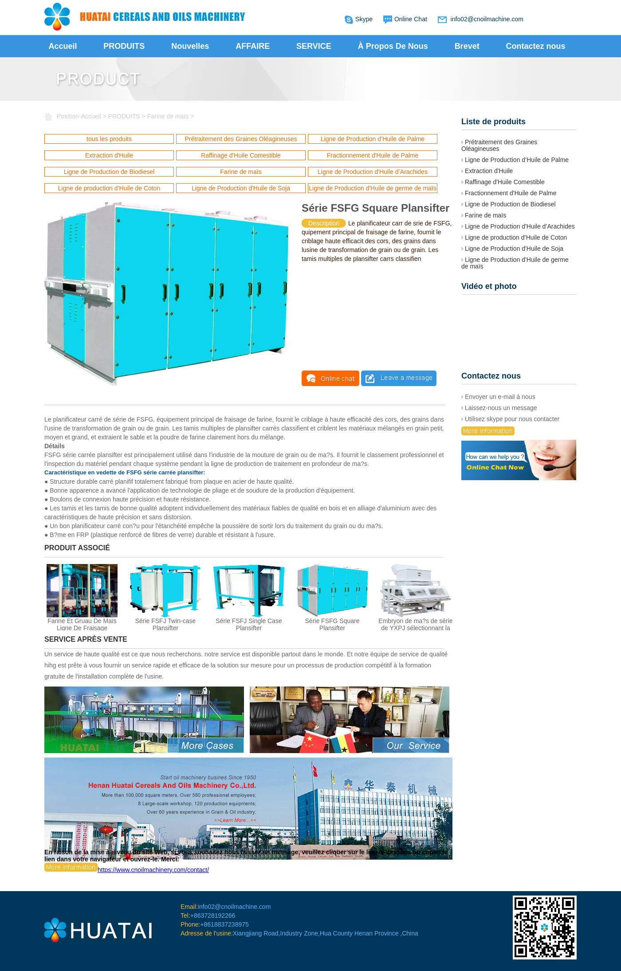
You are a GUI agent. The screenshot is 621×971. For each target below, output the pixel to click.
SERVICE (313, 46)
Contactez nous (536, 46)
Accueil (62, 46)
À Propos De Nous (393, 46)
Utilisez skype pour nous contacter (510, 418)
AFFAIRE (253, 46)
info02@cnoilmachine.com (487, 19)
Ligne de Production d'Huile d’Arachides (373, 171)
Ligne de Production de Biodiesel (109, 171)
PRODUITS (124, 46)
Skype (364, 19)
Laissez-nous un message (499, 407)
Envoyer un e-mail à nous (498, 396)
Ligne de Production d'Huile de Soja (241, 188)
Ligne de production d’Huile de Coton (109, 188)
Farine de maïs (168, 116)
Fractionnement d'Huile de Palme (373, 155)
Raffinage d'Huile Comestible (241, 155)
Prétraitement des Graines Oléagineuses (241, 138)
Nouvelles (190, 46)
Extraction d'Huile (109, 155)
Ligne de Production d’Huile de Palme (372, 138)
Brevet (467, 46)
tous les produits (109, 138)
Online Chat (410, 19)
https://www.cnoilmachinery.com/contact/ (126, 869)
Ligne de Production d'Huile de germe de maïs (372, 188)
